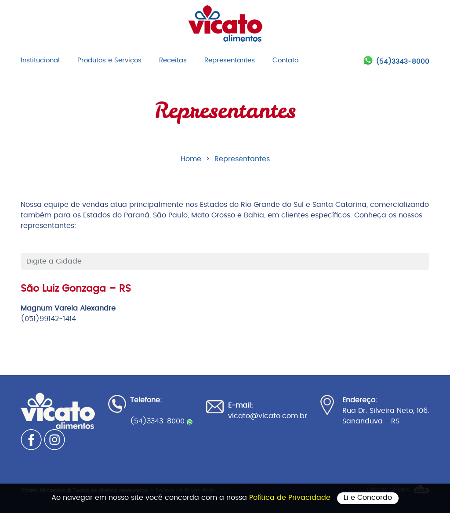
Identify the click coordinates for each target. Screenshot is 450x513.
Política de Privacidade (291, 497)
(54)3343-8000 (402, 61)
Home (191, 159)
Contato (285, 60)
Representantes (229, 60)
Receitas (173, 60)
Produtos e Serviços (109, 60)
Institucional (40, 60)
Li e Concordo (368, 497)
